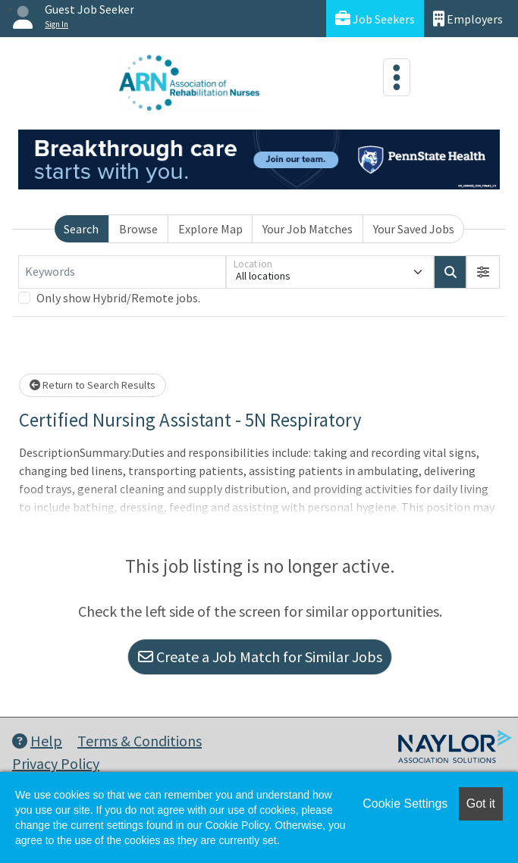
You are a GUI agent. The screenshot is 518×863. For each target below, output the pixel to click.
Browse (138, 228)
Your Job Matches (307, 228)
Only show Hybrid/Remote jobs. (118, 297)
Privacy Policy (55, 763)
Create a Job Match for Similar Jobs (260, 656)
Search (81, 228)
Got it (480, 803)
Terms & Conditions (139, 740)
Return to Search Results (92, 385)
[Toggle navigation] (396, 77)
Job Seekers (375, 18)
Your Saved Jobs (413, 228)
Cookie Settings (405, 803)
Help (37, 740)
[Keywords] (122, 272)
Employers (468, 18)
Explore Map (210, 228)
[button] (483, 272)
